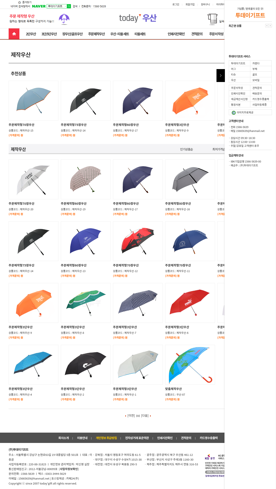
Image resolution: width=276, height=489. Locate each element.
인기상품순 (186, 149)
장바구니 (208, 4)
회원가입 (192, 4)
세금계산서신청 (239, 99)
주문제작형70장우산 (21, 124)
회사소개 (63, 438)
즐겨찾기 (24, 2)
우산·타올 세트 (119, 33)
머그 (233, 69)
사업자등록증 (259, 104)
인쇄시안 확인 (176, 33)
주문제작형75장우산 (74, 124)
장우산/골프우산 (72, 33)
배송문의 (257, 93)
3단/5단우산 (48, 33)
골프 (254, 74)
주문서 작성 (216, 33)
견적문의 (196, 33)
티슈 (233, 74)
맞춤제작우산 (173, 389)
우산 (233, 80)
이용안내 (82, 438)
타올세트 (140, 33)
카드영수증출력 (209, 438)
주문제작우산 (96, 33)
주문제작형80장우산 (178, 203)
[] (69, 469)
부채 (254, 69)
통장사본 (236, 104)
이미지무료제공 (243, 112)
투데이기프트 (238, 63)
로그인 (178, 4)
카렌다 (256, 63)
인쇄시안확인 (164, 438)
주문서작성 (237, 88)
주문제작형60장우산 (126, 124)
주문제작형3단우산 (177, 124)
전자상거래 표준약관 (137, 438)
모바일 (256, 80)
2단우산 (31, 33)
